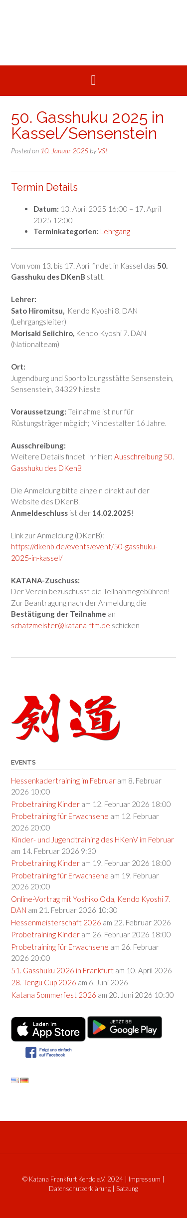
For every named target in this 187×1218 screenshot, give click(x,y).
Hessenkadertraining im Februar (63, 780)
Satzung (127, 1189)
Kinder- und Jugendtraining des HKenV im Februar (92, 839)
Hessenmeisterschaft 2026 (56, 922)
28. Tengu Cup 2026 (43, 982)
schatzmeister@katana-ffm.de (60, 625)
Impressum (145, 1179)
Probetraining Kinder (45, 804)
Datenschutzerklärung (80, 1189)
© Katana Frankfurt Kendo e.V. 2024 (72, 1179)
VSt (103, 150)
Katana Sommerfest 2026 (53, 994)
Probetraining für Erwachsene (60, 816)
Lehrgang (115, 231)
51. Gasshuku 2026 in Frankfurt (62, 970)
